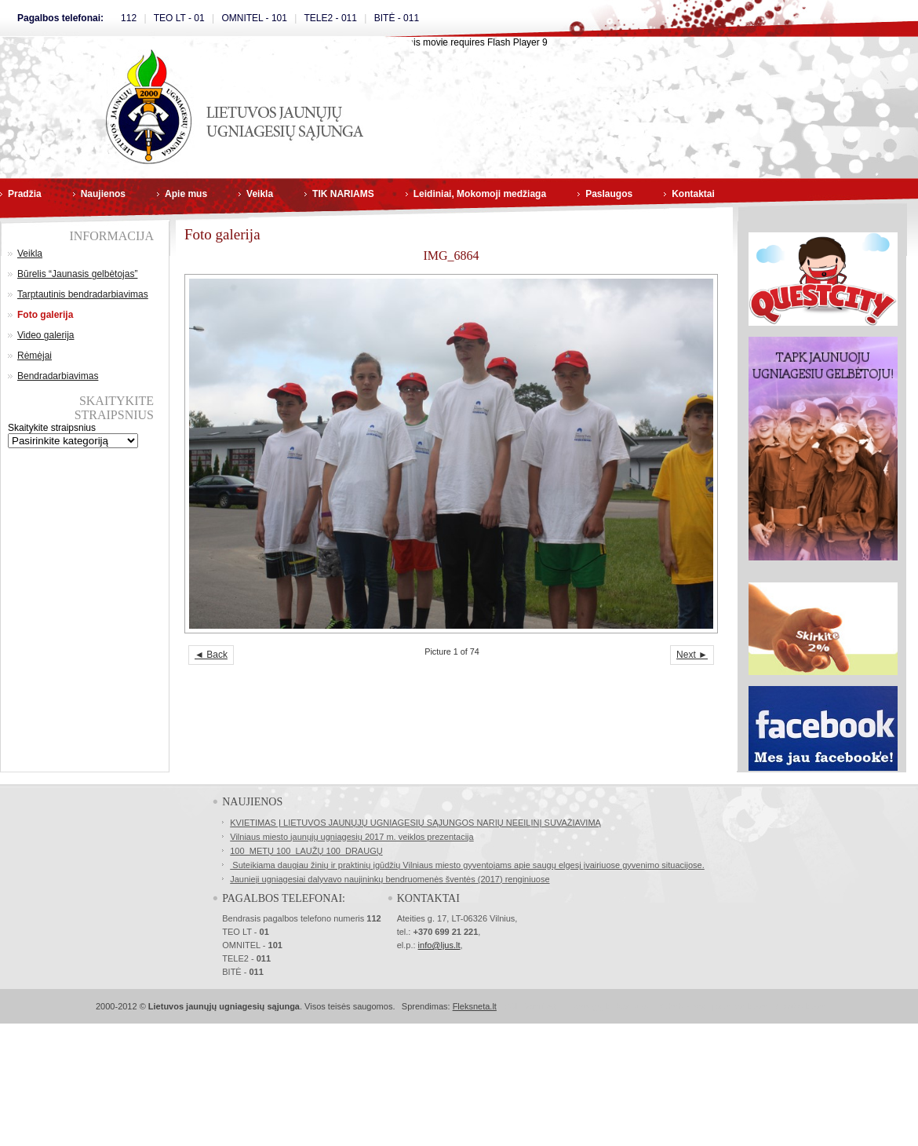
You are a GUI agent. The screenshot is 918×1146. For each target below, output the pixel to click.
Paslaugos (608, 193)
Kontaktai (693, 193)
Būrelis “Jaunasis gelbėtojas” (77, 273)
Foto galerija (45, 314)
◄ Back (211, 654)
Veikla (259, 193)
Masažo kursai (800, 1006)
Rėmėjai (34, 355)
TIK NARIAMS (343, 193)
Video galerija (46, 335)
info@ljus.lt (439, 945)
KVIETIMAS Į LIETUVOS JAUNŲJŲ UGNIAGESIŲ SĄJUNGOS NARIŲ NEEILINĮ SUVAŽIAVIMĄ (415, 822)
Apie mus (186, 193)
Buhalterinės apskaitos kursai (714, 1006)
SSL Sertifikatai (533, 1006)
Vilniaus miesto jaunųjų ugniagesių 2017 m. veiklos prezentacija (351, 836)
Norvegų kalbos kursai (612, 1006)
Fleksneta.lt (475, 1006)
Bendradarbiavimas (57, 375)
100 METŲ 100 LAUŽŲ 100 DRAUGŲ (306, 851)
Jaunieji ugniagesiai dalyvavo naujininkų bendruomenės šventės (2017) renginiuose (389, 879)
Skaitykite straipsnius (52, 427)
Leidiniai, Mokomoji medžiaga (479, 193)
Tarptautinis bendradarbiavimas (82, 294)
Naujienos (103, 193)
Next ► (692, 654)
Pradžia (25, 193)
